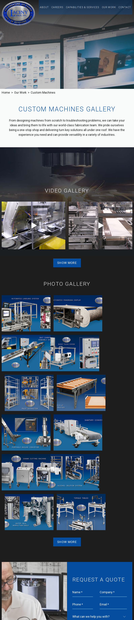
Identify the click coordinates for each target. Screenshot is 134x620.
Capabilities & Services (86, 9)
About (51, 9)
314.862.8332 (78, 594)
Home (6, 92)
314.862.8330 (55, 594)
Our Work (110, 9)
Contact (125, 9)
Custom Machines (43, 92)
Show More (67, 263)
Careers (64, 9)
